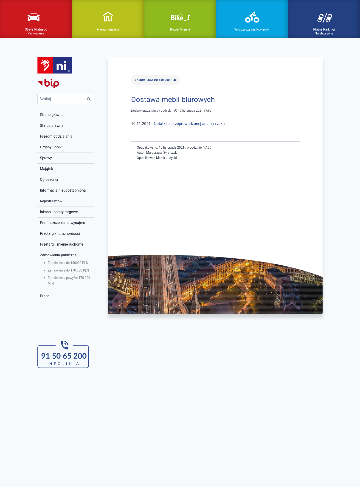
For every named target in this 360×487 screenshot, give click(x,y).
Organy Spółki (51, 146)
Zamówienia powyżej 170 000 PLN (69, 280)
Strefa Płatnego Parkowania (36, 31)
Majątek (46, 168)
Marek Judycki (161, 110)
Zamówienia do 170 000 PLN (68, 269)
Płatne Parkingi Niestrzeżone (324, 31)
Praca (44, 295)
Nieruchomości (108, 29)
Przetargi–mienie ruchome (61, 243)
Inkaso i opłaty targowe (59, 211)
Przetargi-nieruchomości (60, 232)
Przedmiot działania (56, 135)
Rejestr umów (51, 200)
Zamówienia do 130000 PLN (68, 262)
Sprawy (46, 157)
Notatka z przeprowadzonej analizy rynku (189, 122)
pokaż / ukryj (180, 14)
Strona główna (52, 114)
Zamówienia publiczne (58, 254)
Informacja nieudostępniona (63, 189)
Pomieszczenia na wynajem (62, 222)
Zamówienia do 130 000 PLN (155, 79)
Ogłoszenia (49, 179)
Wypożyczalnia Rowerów (252, 29)
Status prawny (51, 125)
